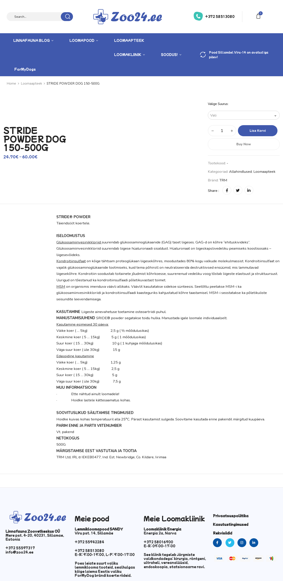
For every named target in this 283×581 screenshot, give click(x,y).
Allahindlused (240, 171)
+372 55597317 (20, 548)
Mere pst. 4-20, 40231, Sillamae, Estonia (35, 537)
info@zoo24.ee (19, 552)
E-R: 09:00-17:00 (159, 546)
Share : (213, 190)
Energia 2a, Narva (160, 533)
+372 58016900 (158, 542)
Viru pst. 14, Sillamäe (94, 533)
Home (11, 83)
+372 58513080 (220, 16)
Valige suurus (218, 104)
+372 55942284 (89, 542)
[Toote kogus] (222, 131)
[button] (259, 15)
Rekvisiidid (222, 533)
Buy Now (243, 144)
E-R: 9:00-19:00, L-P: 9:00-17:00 (105, 554)
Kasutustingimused (230, 524)
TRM (223, 180)
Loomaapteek (31, 83)
